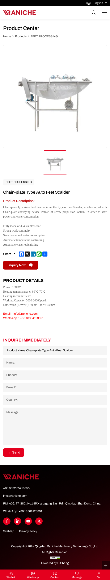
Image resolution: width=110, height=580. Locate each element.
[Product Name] (55, 350)
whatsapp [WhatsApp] (33, 577)
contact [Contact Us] (55, 577)
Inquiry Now (17, 265)
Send (16, 452)
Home (7, 36)
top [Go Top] (99, 577)
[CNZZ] (55, 557)
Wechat (11, 577)
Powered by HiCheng (55, 563)
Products (21, 36)
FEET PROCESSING (44, 36)
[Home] (19, 12)
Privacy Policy (28, 531)
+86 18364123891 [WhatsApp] (30, 511)
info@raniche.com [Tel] (15, 495)
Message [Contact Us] (77, 577)
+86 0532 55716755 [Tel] (16, 488)
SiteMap (8, 531)
